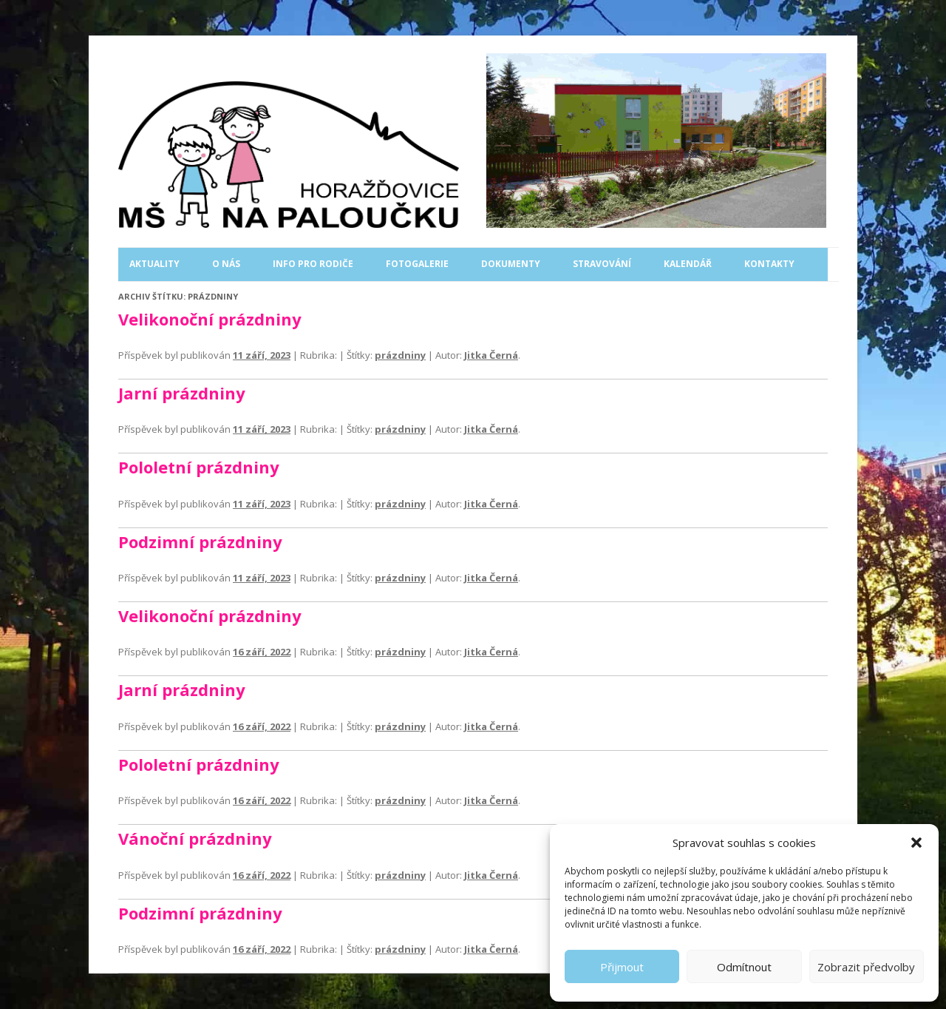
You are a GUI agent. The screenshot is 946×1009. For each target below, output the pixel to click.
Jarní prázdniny (181, 393)
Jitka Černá (491, 355)
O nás (226, 263)
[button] (916, 842)
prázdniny (400, 355)
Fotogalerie (417, 263)
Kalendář (688, 263)
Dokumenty (510, 263)
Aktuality (154, 263)
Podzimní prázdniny (200, 541)
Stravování (602, 263)
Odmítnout (744, 966)
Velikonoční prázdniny (210, 319)
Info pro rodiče (313, 263)
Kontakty (769, 263)
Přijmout (622, 966)
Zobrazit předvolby (866, 966)
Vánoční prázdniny (195, 838)
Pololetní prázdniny (198, 467)
